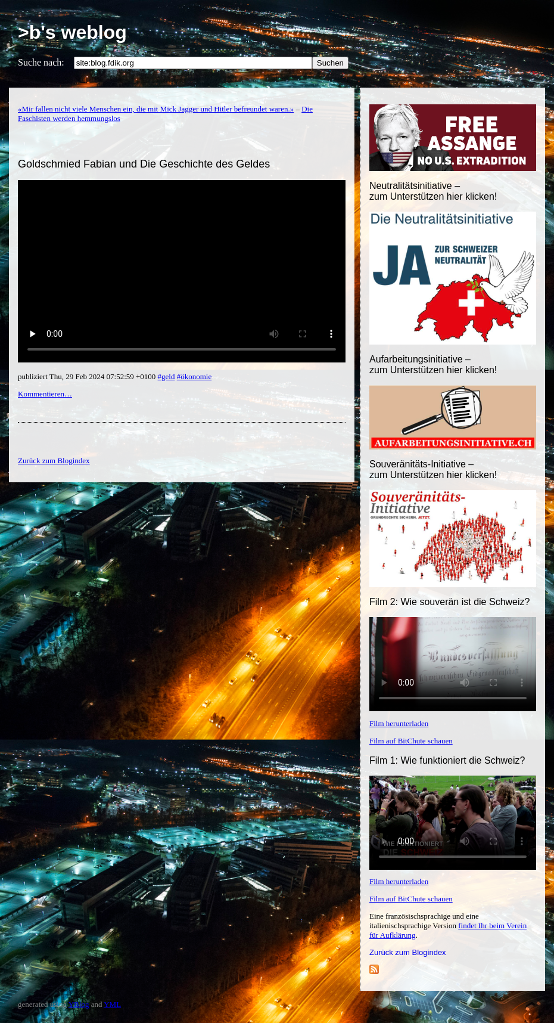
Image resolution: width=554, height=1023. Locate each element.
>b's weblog (72, 32)
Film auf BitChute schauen (411, 740)
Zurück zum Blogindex (407, 952)
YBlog (79, 1004)
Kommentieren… (45, 393)
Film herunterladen (398, 723)
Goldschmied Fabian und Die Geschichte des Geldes (144, 164)
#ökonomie (194, 376)
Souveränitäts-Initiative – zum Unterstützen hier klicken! (433, 469)
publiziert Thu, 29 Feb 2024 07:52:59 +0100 (88, 376)
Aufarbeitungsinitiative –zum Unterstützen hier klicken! (433, 364)
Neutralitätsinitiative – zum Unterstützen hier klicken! (433, 191)
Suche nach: (41, 62)
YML (112, 1004)
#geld (166, 376)
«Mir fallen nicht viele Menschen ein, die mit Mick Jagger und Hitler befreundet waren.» (156, 108)
